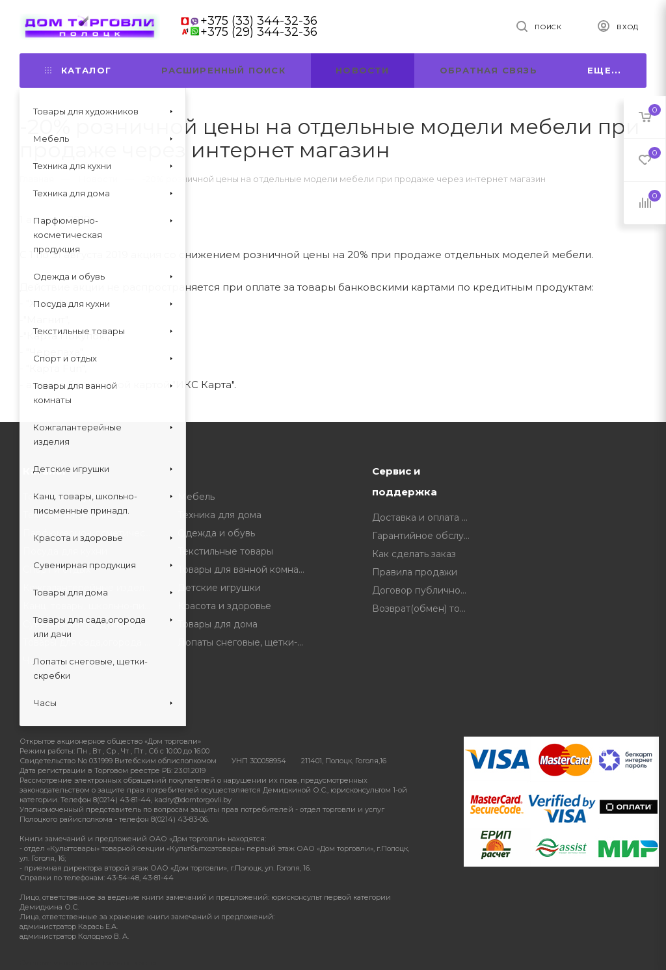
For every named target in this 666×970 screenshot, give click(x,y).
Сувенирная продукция (78, 624)
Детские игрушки (219, 588)
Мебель (196, 497)
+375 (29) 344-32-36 (258, 32)
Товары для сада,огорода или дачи (91, 642)
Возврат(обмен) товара (425, 608)
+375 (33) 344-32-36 (258, 21)
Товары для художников (79, 497)
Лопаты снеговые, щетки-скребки (245, 642)
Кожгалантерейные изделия (89, 588)
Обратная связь (488, 70)
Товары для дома (218, 624)
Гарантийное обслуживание (425, 536)
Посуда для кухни (65, 551)
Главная (37, 179)
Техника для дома (219, 515)
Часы (35, 660)
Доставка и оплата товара (425, 517)
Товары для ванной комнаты (244, 569)
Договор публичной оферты (425, 590)
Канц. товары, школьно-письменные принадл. (91, 606)
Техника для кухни (66, 515)
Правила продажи (414, 572)
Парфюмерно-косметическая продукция (91, 533)
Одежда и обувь (216, 533)
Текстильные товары (225, 551)
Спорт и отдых (56, 569)
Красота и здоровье (224, 606)
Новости (362, 70)
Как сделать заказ (414, 554)
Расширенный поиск (223, 70)
